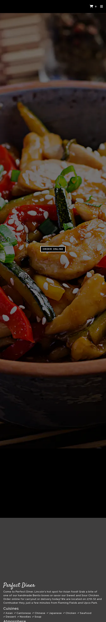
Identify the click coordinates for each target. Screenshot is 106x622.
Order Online (53, 249)
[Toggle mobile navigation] (102, 6)
